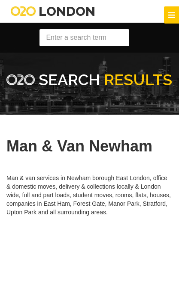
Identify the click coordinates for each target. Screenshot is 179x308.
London (53, 11)
